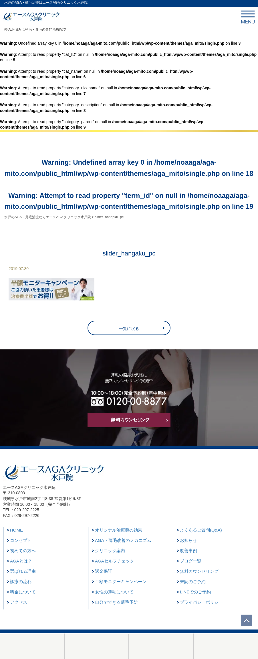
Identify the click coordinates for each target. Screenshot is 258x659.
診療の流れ (20, 581)
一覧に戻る (129, 328)
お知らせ (188, 540)
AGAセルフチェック (114, 560)
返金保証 (103, 571)
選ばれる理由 (23, 571)
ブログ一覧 (190, 560)
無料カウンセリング (199, 571)
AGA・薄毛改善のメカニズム (123, 540)
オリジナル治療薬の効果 (118, 530)
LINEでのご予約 (195, 591)
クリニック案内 (110, 550)
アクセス (18, 602)
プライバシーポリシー (201, 602)
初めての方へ (23, 550)
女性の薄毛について (114, 591)
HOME (16, 530)
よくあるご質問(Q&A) (201, 530)
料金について (23, 591)
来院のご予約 (193, 581)
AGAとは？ (21, 560)
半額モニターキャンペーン (120, 581)
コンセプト (20, 540)
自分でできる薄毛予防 (116, 602)
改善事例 (188, 550)
